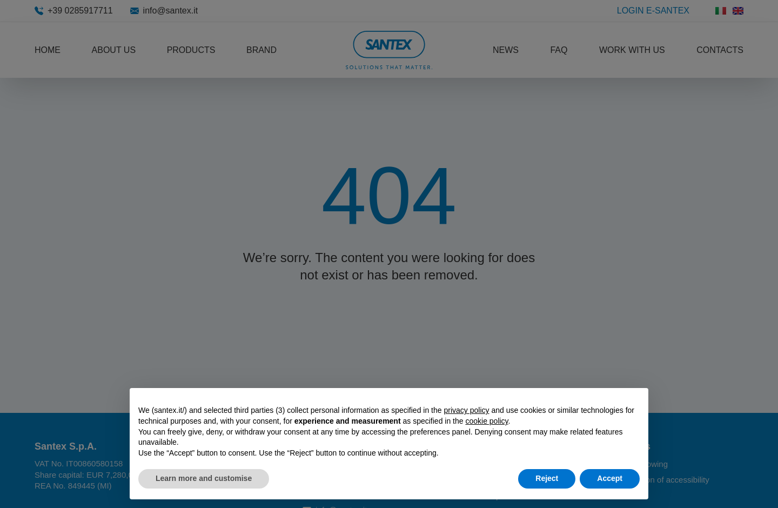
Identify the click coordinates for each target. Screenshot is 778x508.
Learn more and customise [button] (204, 478)
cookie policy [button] (486, 421)
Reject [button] (546, 478)
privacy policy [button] (466, 410)
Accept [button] (609, 478)
